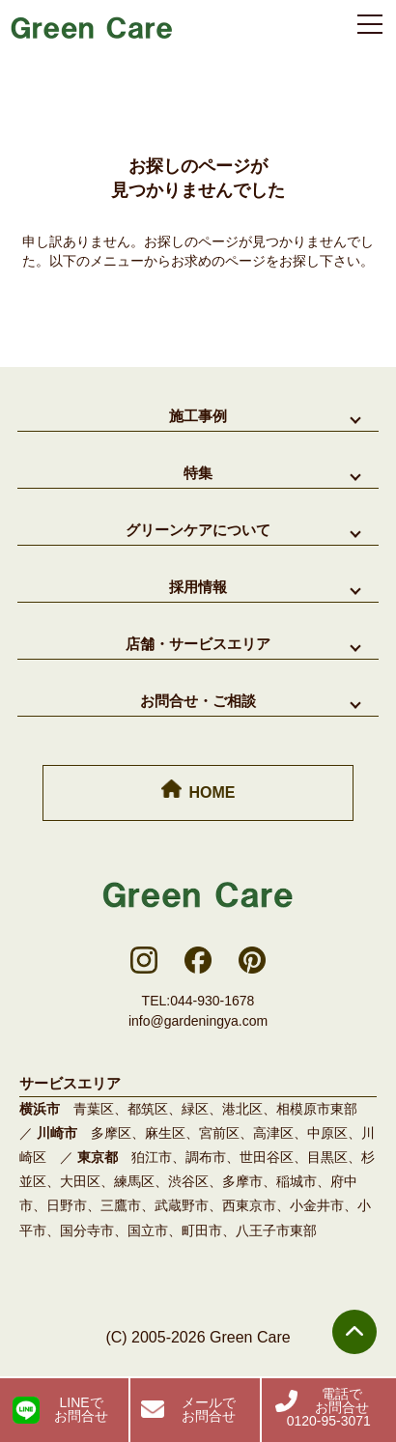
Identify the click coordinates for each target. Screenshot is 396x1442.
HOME (198, 790)
